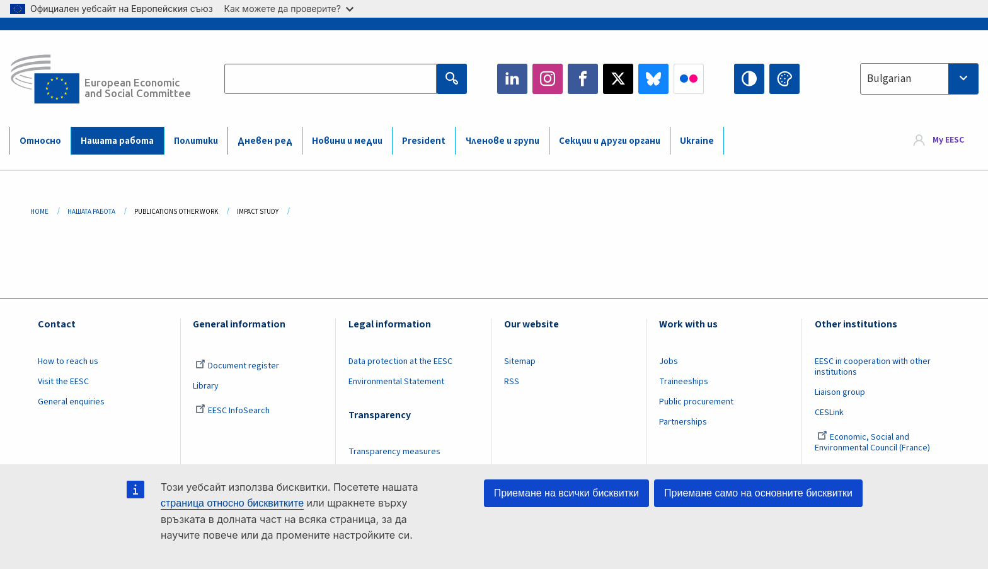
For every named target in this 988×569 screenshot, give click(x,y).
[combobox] (919, 79)
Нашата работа (117, 141)
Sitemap (520, 361)
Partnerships (683, 422)
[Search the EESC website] (330, 79)
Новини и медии (347, 141)
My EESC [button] (948, 140)
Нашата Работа (91, 211)
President (423, 141)
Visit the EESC (63, 381)
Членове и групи (502, 141)
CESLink (829, 412)
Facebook (583, 79)
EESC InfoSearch (232, 410)
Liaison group (840, 392)
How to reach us (68, 361)
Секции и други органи (609, 141)
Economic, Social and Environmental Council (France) (873, 442)
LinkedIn (512, 79)
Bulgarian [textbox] (889, 78)
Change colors (784, 79)
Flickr (689, 79)
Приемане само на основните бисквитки (758, 493)
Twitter (618, 79)
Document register (237, 366)
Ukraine (697, 141)
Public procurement (696, 402)
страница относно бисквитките (232, 503)
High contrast (749, 79)
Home (39, 211)
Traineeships (683, 381)
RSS (511, 381)
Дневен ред (265, 141)
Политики (196, 141)
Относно (40, 141)
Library (206, 386)
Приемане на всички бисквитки (566, 493)
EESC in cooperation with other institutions (873, 366)
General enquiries (71, 402)
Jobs (668, 361)
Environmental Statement (396, 381)
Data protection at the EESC (400, 361)
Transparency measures (394, 451)
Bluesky (653, 79)
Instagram (547, 79)
